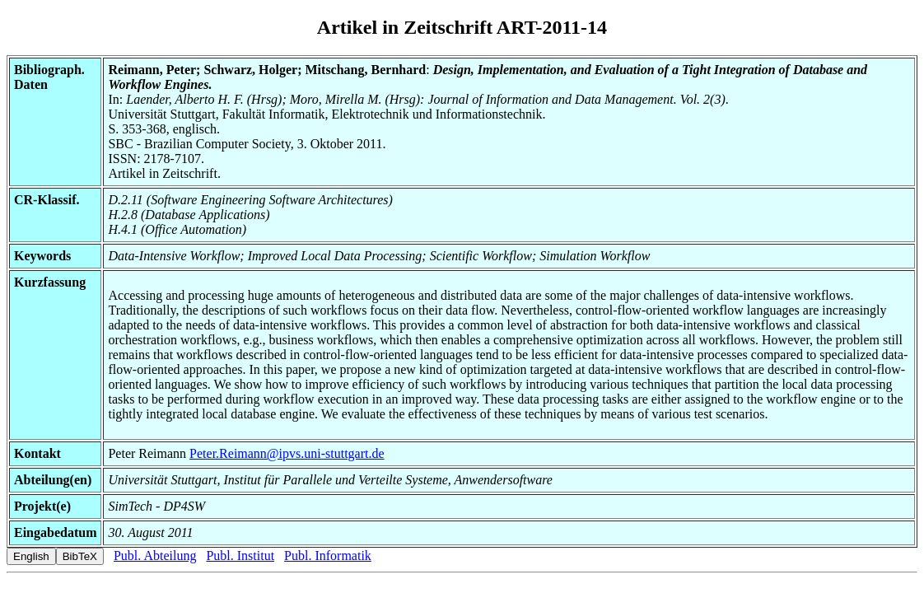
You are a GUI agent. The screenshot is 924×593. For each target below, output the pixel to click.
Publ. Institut (240, 556)
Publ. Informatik (327, 556)
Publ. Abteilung (155, 556)
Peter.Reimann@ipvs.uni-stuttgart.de (286, 453)
